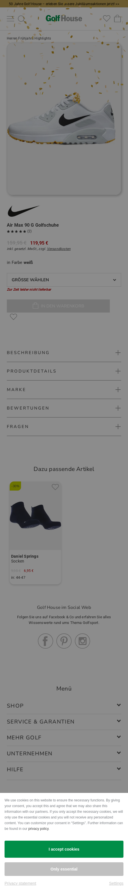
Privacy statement (20, 883)
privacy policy (38, 829)
